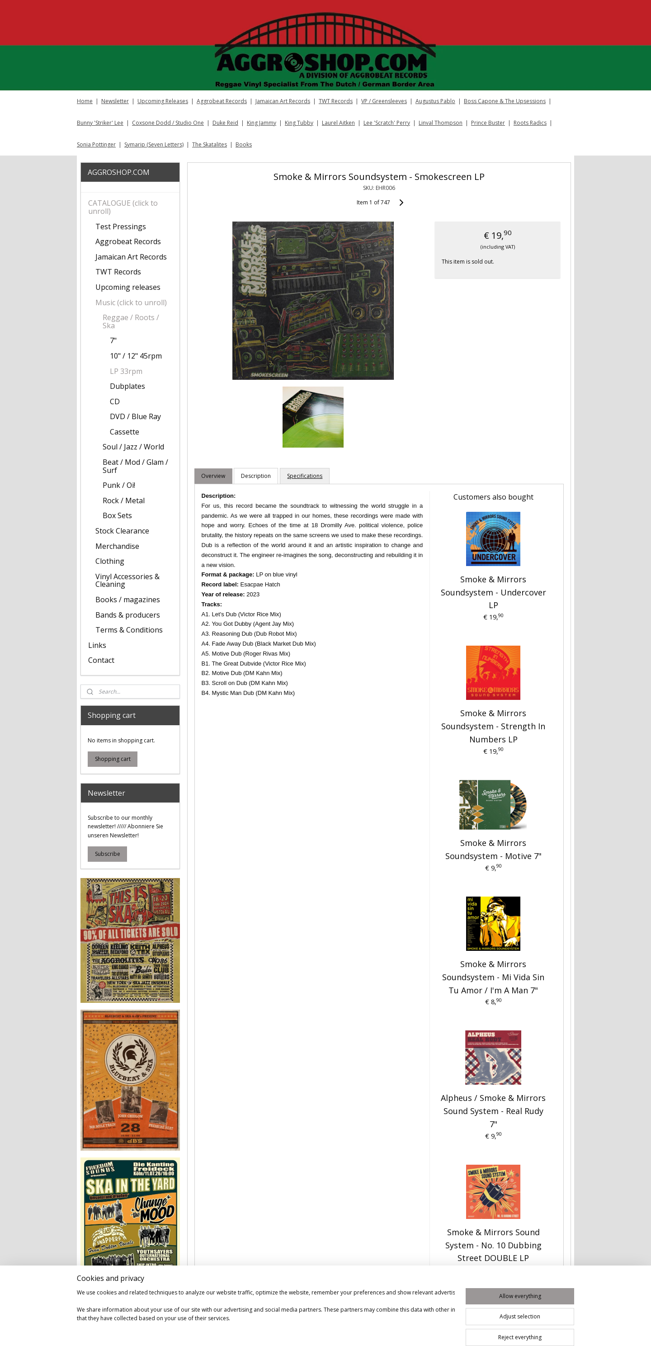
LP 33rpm (126, 371)
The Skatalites (209, 144)
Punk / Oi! (119, 485)
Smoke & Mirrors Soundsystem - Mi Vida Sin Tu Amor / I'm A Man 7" (493, 977)
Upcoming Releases (162, 101)
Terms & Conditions (129, 630)
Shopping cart (113, 759)
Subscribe (107, 854)
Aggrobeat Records (222, 101)
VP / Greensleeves (384, 101)
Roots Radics (530, 123)
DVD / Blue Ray (135, 416)
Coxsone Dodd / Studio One (168, 123)
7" (113, 340)
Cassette (124, 432)
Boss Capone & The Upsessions (505, 101)
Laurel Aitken (338, 123)
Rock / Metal (124, 500)
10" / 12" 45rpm (136, 356)
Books (244, 144)
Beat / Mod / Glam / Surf (135, 466)
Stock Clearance (122, 531)
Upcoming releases (127, 287)
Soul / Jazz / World (133, 447)
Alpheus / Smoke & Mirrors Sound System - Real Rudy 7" (493, 1110)
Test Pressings (120, 226)
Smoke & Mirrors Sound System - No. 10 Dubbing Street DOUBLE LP (493, 1245)
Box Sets (117, 515)
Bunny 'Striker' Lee (100, 123)
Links (97, 645)
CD (115, 401)
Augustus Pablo (435, 101)
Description (256, 476)
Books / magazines (127, 600)
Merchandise (117, 546)
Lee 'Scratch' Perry (386, 123)
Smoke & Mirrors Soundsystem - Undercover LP (493, 592)
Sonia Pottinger (96, 144)
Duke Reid (225, 123)
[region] (266, 1315)
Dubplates (127, 386)
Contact (101, 660)
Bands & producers (127, 615)
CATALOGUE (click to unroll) (123, 207)
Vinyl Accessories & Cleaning (127, 580)
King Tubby (299, 123)
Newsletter (115, 101)
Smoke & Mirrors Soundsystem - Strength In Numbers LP (493, 726)
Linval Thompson (440, 123)
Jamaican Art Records (282, 101)
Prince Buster (488, 123)
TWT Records (336, 101)
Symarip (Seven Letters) (154, 144)
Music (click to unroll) (131, 302)
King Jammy (261, 123)
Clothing (109, 561)
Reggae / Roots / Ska (131, 321)
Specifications (304, 476)
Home (85, 101)
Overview (213, 476)
